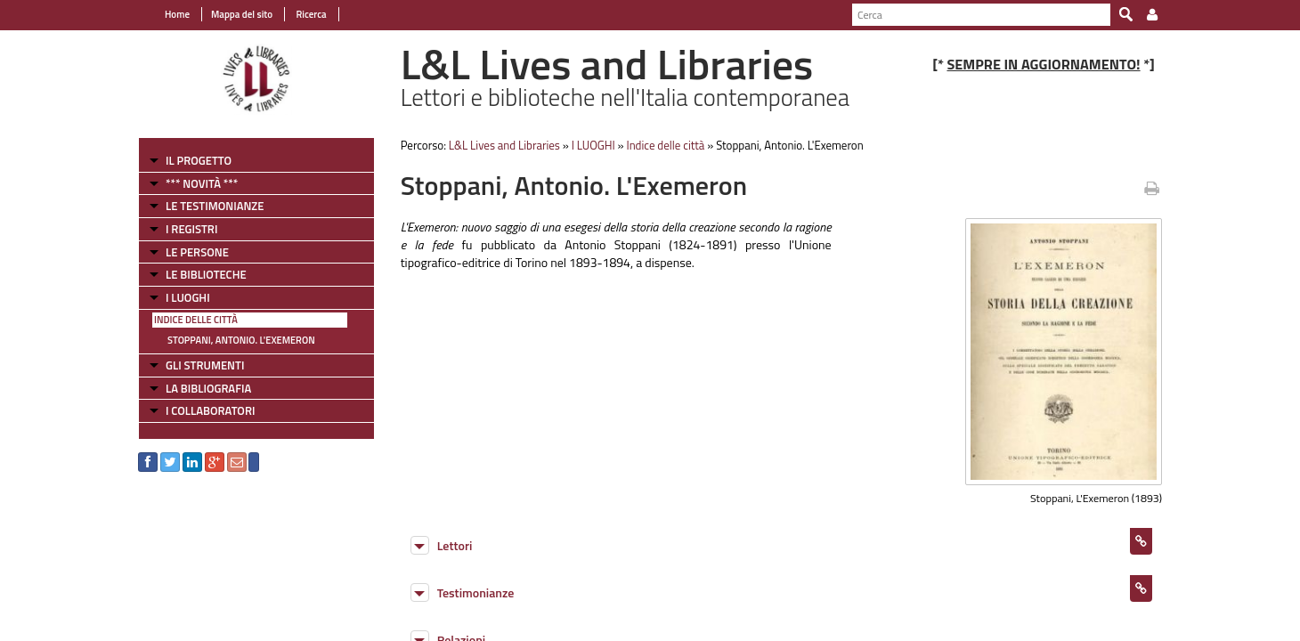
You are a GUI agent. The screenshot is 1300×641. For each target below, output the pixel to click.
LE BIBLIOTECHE (206, 274)
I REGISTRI (191, 229)
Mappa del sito (241, 14)
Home (177, 14)
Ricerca (310, 14)
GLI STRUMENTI (205, 365)
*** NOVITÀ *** (202, 183)
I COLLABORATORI (210, 410)
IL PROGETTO (199, 160)
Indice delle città (196, 319)
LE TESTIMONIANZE (215, 206)
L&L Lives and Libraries (504, 145)
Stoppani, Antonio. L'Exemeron (241, 340)
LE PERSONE (197, 252)
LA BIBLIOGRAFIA (208, 388)
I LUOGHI (188, 297)
